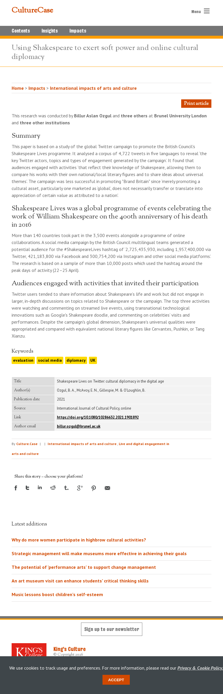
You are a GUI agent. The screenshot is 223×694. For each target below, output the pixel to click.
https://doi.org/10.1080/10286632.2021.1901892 (98, 417)
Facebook (16, 487)
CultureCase (32, 10)
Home (18, 88)
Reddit (53, 487)
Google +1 (80, 488)
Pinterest (93, 488)
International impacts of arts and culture (93, 88)
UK (93, 360)
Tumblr (66, 487)
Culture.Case (26, 444)
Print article (196, 104)
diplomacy (76, 360)
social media (50, 360)
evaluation (23, 360)
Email (107, 488)
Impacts (77, 31)
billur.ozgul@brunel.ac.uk (78, 426)
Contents (21, 31)
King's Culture (69, 649)
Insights (50, 31)
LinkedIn (40, 487)
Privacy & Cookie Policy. (200, 668)
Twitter (27, 487)
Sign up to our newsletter (111, 629)
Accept (116, 680)
